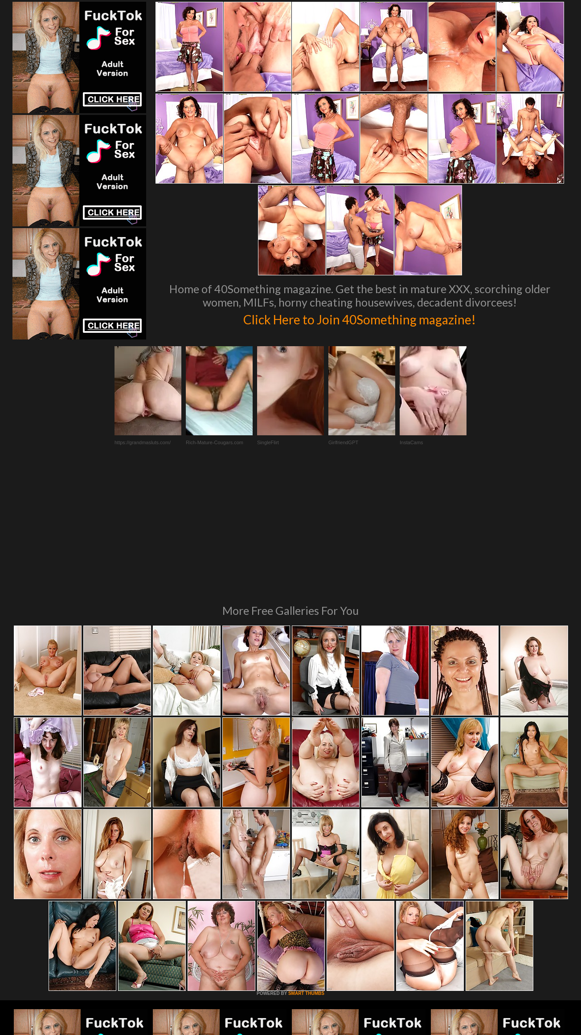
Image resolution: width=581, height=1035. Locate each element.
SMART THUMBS (306, 871)
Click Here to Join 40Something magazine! (360, 318)
